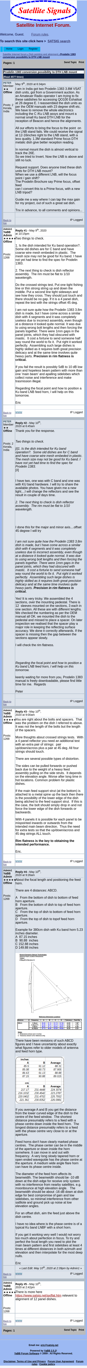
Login (20, 48)
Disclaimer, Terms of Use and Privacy (25, 1361)
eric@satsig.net (49, 1345)
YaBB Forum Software (26, 1353)
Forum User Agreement (61, 1361)
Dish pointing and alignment (43, 54)
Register (33, 48)
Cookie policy (47, 1364)
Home (9, 48)
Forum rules (39, 34)
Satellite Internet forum (15, 54)
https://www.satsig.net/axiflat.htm (38, 1295)
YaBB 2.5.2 (50, 1350)
